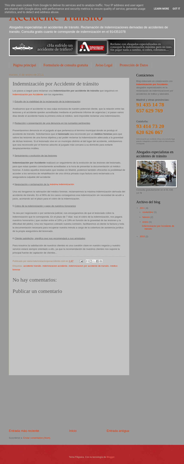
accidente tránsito (32, 266)
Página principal (24, 65)
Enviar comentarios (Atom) (36, 438)
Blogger (110, 457)
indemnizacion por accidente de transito (89, 266)
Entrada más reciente (24, 431)
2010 (142, 236)
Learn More (161, 8)
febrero (146, 217)
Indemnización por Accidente (28, 94)
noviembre (148, 212)
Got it (176, 8)
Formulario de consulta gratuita (66, 65)
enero (145, 222)
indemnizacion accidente (54, 266)
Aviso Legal (103, 65)
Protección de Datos (134, 65)
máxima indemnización (62, 184)
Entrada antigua (118, 431)
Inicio (73, 431)
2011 (142, 208)
